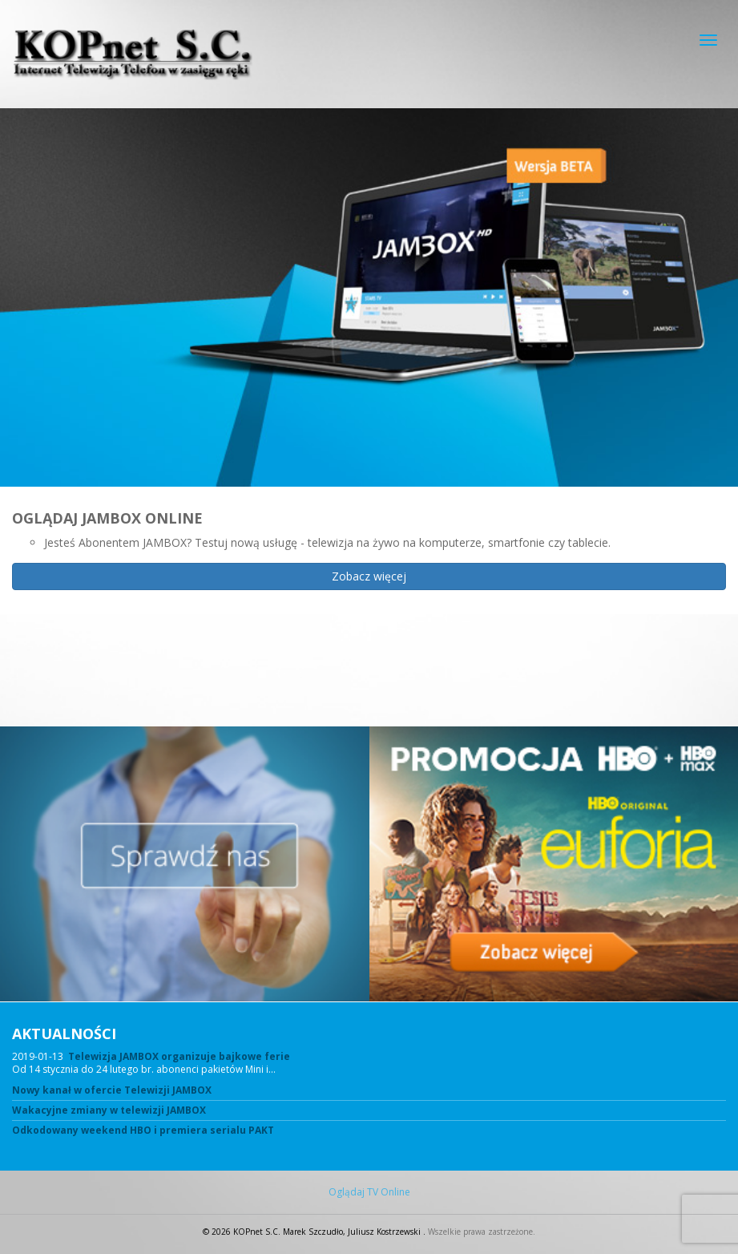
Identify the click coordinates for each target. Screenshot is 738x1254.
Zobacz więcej (369, 576)
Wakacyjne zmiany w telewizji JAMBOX (109, 1110)
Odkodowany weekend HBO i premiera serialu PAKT (143, 1130)
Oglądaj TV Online (369, 1192)
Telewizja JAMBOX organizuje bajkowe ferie (179, 1056)
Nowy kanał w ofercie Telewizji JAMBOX (112, 1090)
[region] (369, 417)
